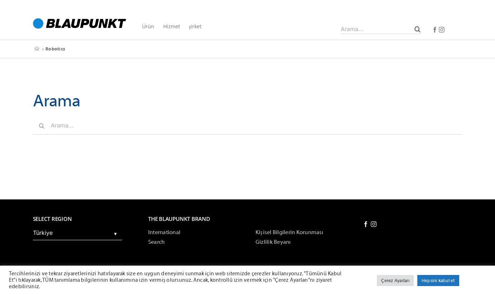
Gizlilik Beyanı (273, 242)
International (164, 232)
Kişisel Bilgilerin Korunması (290, 232)
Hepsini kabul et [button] (438, 280)
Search (156, 242)
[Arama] (417, 29)
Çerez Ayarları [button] (395, 280)
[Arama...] (381, 29)
